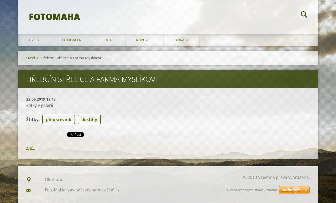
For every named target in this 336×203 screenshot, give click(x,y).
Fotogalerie (72, 39)
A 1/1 (110, 39)
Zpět (30, 147)
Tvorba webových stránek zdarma (252, 190)
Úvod (34, 39)
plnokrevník (58, 119)
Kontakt (144, 39)
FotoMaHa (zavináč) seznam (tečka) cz (82, 190)
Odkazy (181, 39)
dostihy (89, 119)
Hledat (304, 15)
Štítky (32, 119)
